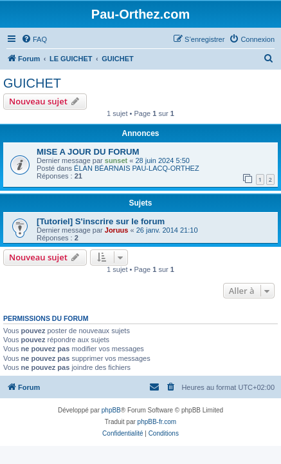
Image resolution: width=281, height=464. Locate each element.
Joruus (117, 230)
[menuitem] (34, 39)
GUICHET (32, 83)
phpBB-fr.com (157, 421)
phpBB (111, 410)
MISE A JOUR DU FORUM (88, 152)
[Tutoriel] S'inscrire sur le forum (101, 221)
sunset (116, 160)
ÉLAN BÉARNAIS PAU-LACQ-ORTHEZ (136, 168)
